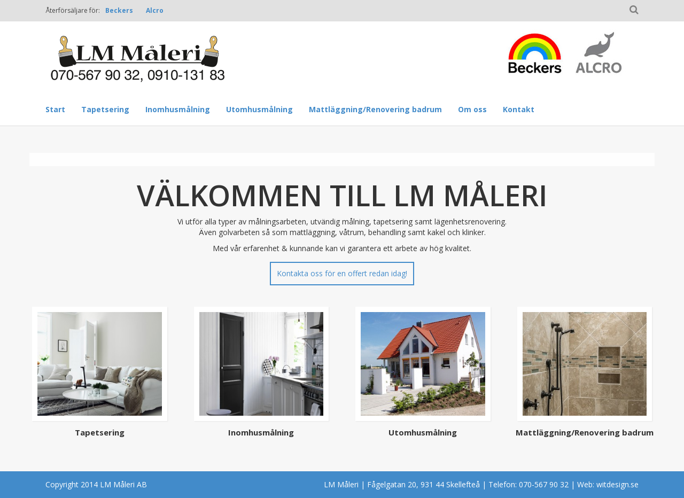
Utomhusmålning (259, 109)
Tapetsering (105, 109)
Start (55, 109)
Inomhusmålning (177, 109)
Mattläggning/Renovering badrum (375, 109)
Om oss (472, 109)
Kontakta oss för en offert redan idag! (342, 273)
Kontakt (518, 109)
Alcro (155, 10)
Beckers (119, 10)
